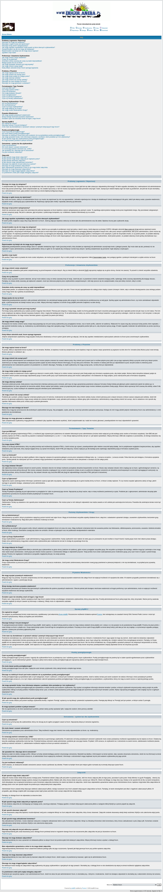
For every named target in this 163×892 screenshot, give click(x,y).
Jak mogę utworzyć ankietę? (11, 78)
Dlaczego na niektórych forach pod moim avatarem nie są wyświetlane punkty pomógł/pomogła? (33, 135)
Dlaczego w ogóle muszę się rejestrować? (15, 44)
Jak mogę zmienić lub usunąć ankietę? (14, 80)
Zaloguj (83, 30)
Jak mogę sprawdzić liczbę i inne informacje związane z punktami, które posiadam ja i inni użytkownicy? (36, 137)
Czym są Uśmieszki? (9, 91)
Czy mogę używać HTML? (10, 90)
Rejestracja (74, 30)
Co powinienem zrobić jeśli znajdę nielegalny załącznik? (20, 172)
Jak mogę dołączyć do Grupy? (12, 108)
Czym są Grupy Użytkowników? (12, 107)
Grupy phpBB (63, 614)
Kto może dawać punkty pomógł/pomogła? (16, 133)
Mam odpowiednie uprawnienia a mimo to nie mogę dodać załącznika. (25, 167)
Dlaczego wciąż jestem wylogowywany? (15, 46)
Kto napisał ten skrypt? (9, 123)
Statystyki (104, 28)
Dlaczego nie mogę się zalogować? (13, 42)
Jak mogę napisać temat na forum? (13, 73)
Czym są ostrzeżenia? (9, 145)
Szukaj (79, 28)
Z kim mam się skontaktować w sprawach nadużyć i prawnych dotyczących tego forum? (30, 127)
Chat (96, 30)
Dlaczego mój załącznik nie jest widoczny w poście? (19, 164)
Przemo (99, 614)
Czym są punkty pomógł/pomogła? (13, 132)
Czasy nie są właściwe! (9, 59)
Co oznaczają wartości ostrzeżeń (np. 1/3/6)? (17, 149)
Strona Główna (7, 34)
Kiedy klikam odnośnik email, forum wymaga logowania (20, 68)
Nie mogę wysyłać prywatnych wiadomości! (16, 115)
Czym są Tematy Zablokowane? (12, 98)
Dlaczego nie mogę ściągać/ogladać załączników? (18, 171)
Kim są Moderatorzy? (9, 105)
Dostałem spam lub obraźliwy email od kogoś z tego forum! (21, 118)
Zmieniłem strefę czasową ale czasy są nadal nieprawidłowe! (22, 61)
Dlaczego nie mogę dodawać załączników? (16, 166)
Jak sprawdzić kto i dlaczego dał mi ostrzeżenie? (18, 150)
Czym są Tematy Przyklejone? (12, 96)
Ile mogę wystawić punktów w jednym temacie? (17, 140)
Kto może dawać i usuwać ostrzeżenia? (15, 147)
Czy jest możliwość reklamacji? (12, 152)
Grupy (96, 28)
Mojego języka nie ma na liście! (12, 63)
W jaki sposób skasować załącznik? (13, 160)
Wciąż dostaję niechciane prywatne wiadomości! (18, 117)
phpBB (73, 888)
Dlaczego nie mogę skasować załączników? (16, 169)
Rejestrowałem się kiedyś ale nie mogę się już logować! (20, 51)
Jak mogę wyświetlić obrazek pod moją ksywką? (18, 64)
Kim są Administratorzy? (10, 103)
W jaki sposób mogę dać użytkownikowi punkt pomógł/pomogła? (23, 139)
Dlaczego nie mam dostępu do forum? (14, 81)
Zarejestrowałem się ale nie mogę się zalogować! (18, 49)
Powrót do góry (7, 193)
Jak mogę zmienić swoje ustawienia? (14, 57)
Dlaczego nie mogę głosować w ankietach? (16, 83)
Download (104, 30)
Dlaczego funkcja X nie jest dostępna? (14, 125)
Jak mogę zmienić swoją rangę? (12, 66)
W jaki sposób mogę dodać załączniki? (14, 157)
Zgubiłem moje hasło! (9, 52)
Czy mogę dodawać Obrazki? (11, 93)
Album (90, 30)
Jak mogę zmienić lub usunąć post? (13, 74)
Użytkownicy (87, 28)
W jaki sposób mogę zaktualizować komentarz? (17, 162)
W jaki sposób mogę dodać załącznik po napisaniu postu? (21, 159)
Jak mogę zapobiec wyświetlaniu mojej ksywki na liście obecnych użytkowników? (28, 47)
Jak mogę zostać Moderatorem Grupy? (14, 110)
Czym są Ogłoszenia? (9, 95)
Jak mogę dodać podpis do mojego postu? (16, 76)
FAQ (72, 28)
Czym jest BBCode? (8, 88)
